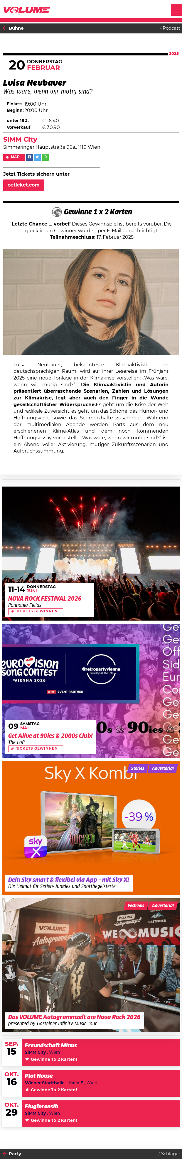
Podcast (171, 28)
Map (15, 157)
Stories (137, 769)
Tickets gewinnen (37, 611)
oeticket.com (24, 185)
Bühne (16, 28)
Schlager (170, 1154)
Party (15, 1154)
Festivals (136, 906)
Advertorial (163, 769)
